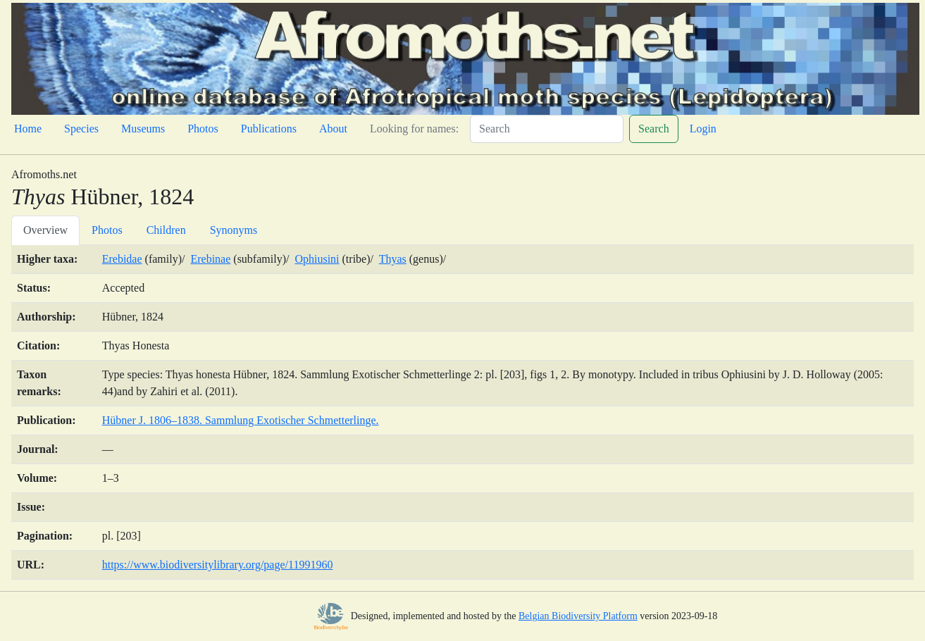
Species (81, 129)
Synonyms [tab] (234, 230)
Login (703, 129)
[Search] (546, 129)
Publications (269, 129)
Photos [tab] (107, 230)
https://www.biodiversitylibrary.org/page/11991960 (217, 565)
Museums (143, 129)
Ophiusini (316, 259)
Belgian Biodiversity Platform (578, 616)
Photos (202, 129)
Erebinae (210, 259)
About (333, 129)
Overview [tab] (45, 230)
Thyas (392, 259)
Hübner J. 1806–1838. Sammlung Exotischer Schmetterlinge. (240, 420)
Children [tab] (166, 230)
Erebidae (122, 259)
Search (653, 129)
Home (28, 129)
